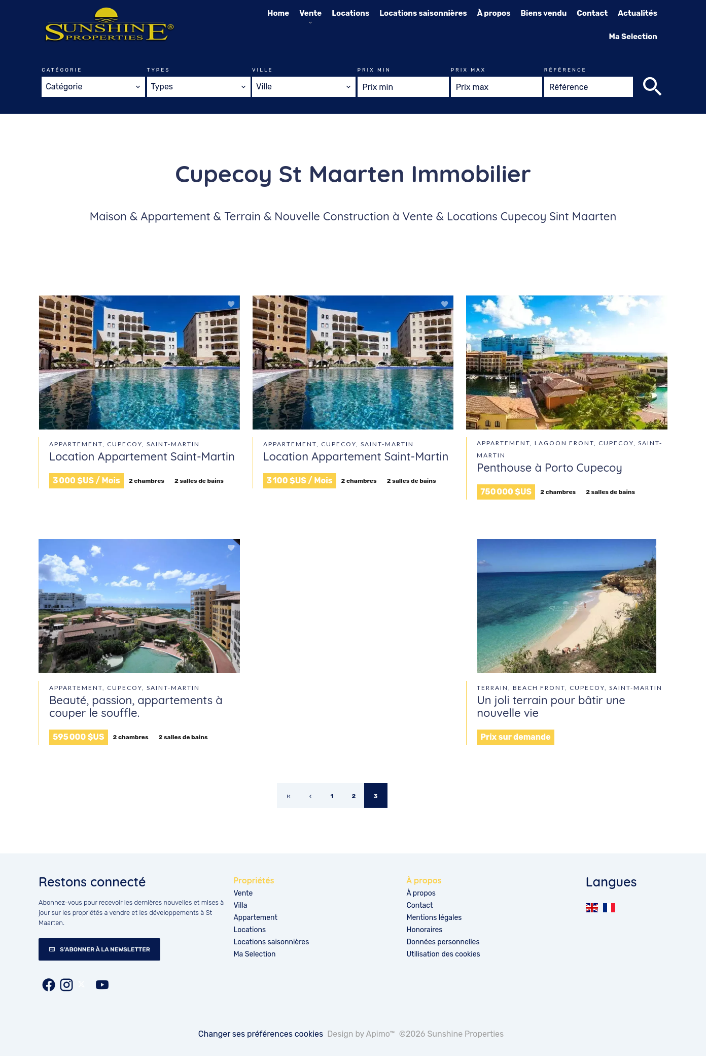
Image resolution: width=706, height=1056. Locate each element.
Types (158, 70)
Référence (565, 70)
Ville (262, 70)
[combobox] (93, 87)
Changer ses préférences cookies (261, 1034)
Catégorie (62, 70)
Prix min (374, 70)
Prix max (468, 70)
